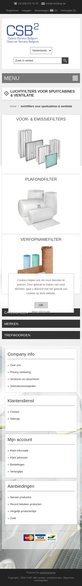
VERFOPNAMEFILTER (41, 239)
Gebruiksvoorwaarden (23, 386)
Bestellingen (17, 464)
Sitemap (15, 418)
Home (13, 106)
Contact (14, 411)
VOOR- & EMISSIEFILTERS (41, 119)
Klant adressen (19, 457)
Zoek (13, 518)
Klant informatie (19, 450)
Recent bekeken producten (25, 504)
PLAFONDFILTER (41, 179)
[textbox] (38, 60)
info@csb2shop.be (56, 3)
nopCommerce (48, 572)
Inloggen (26, 10)
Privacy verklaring (20, 372)
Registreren (12, 10)
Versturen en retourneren (24, 379)
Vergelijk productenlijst (23, 511)
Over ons (15, 365)
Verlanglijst (16, 471)
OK (41, 305)
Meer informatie (41, 311)
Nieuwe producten (20, 497)
